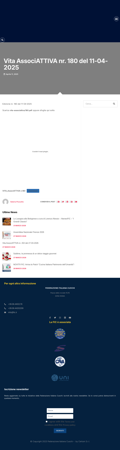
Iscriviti (60, 431)
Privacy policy (69, 425)
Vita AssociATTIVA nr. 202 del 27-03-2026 (20, 243)
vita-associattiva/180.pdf (21, 110)
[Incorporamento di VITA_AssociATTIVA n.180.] (40, 151)
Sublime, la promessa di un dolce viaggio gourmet (34, 254)
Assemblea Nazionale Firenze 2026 (28, 232)
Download (33, 191)
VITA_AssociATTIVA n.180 (13, 191)
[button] (116, 18)
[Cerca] (114, 104)
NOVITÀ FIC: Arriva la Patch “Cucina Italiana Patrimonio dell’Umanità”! (43, 264)
